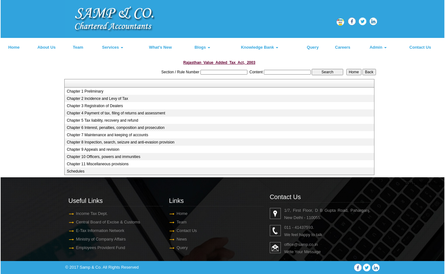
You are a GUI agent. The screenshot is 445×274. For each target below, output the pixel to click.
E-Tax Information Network (100, 230)
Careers (342, 47)
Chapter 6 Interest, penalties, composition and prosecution (116, 127)
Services (112, 47)
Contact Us (420, 47)
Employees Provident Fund (100, 247)
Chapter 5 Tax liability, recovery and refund (102, 120)
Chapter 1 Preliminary (85, 91)
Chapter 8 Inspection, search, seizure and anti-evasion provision (121, 142)
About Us (47, 47)
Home (14, 47)
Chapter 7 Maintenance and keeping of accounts (107, 135)
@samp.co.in (306, 244)
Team (78, 47)
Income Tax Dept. (92, 213)
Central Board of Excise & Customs (108, 222)
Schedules (75, 171)
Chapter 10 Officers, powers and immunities (103, 157)
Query (313, 47)
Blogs (202, 47)
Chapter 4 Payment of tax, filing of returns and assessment (116, 113)
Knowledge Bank (259, 47)
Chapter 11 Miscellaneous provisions (98, 164)
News (181, 239)
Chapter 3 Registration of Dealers (95, 106)
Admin (378, 47)
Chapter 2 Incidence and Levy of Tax (97, 98)
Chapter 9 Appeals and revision (93, 149)
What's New (160, 47)
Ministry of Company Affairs (101, 239)
